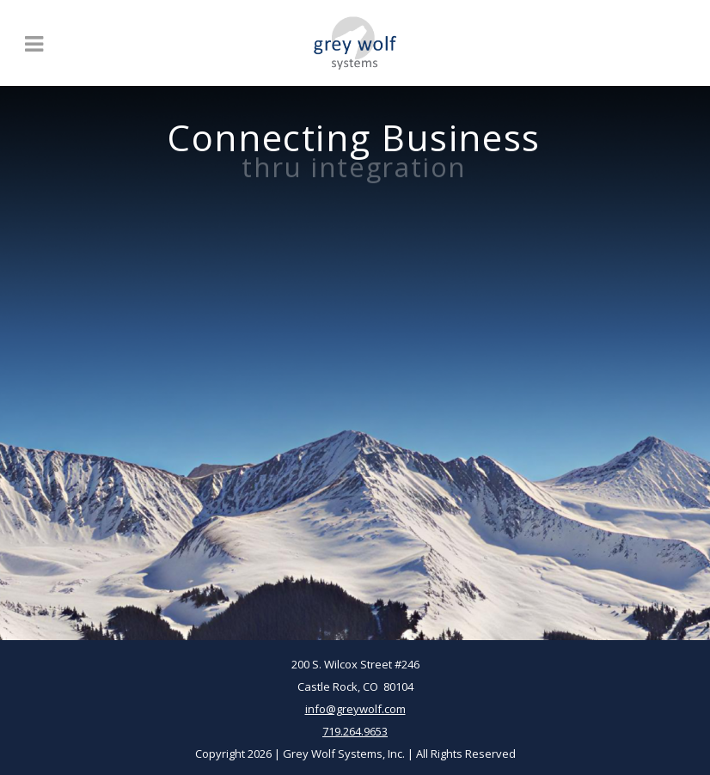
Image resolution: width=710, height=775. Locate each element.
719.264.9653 (355, 731)
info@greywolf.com (355, 709)
